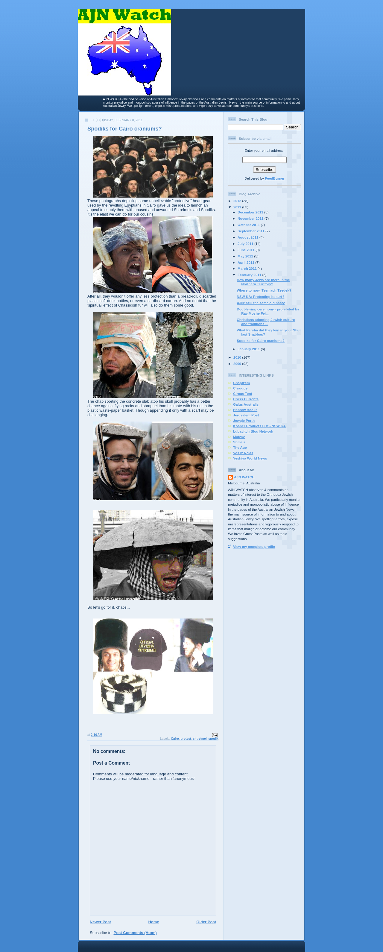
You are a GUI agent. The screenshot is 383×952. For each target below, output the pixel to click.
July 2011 (246, 243)
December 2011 (251, 212)
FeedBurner (275, 178)
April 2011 (246, 262)
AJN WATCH (244, 477)
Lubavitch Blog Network (253, 431)
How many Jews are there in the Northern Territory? (263, 282)
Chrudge (240, 388)
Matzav (239, 437)
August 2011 (248, 237)
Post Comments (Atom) (135, 932)
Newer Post (100, 922)
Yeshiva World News (250, 458)
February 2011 (250, 275)
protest (186, 738)
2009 (237, 364)
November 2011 (251, 218)
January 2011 (249, 349)
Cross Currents (246, 399)
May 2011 (246, 256)
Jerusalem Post (246, 415)
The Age (240, 447)
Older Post (206, 922)
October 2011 (249, 225)
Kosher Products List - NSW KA (259, 426)
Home (153, 922)
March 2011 (248, 268)
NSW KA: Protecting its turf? (260, 296)
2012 (237, 201)
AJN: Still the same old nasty (261, 303)
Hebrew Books (245, 410)
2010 (237, 357)
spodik (214, 738)
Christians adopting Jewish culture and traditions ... (266, 322)
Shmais (239, 442)
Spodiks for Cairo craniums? (261, 340)
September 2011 (251, 231)
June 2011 (247, 250)
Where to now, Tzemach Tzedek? (264, 290)
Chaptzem (241, 383)
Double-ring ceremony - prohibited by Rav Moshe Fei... (268, 311)
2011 (237, 207)
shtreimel (200, 738)
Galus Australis (246, 404)
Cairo (175, 738)
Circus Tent (242, 393)
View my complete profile (254, 546)
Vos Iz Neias (243, 453)
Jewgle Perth (244, 420)
